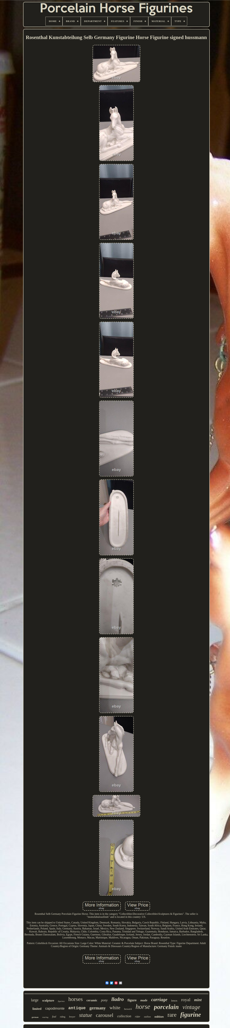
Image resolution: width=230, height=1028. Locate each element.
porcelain (166, 1006)
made (144, 1000)
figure (131, 1000)
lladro (117, 999)
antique (77, 1008)
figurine (190, 1014)
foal (54, 1016)
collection (124, 1016)
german (35, 1017)
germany (97, 1008)
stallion (147, 1016)
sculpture (48, 1000)
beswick (128, 1009)
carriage (159, 999)
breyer (72, 1016)
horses (75, 999)
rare (171, 1014)
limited (36, 1008)
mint (198, 1000)
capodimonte (55, 1008)
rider (137, 1016)
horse (143, 1006)
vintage (191, 1007)
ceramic (92, 1000)
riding (62, 1016)
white (114, 1007)
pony (104, 1000)
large (34, 1000)
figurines (61, 1001)
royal (185, 999)
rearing (45, 1017)
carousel (104, 1015)
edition (159, 1016)
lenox (174, 1000)
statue (85, 1015)
